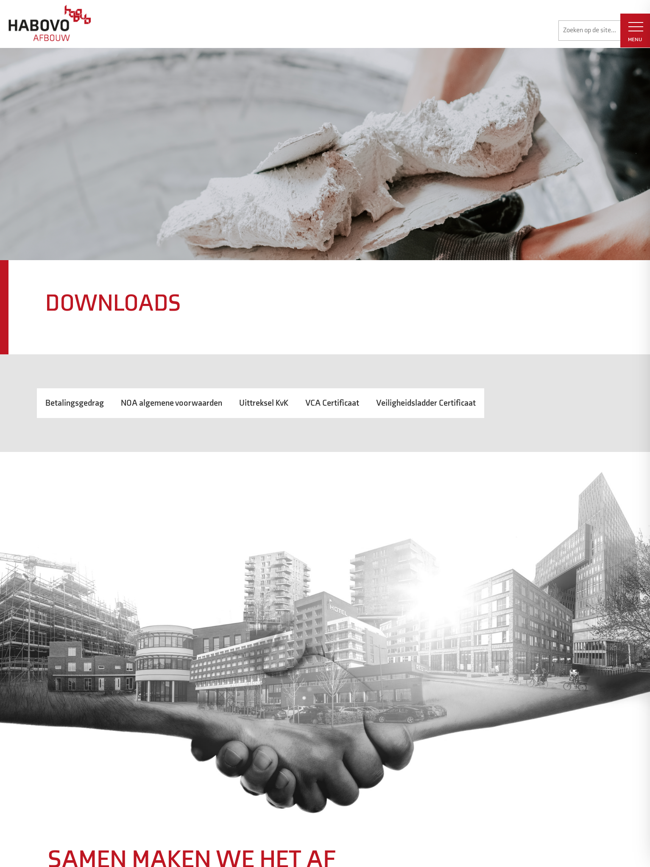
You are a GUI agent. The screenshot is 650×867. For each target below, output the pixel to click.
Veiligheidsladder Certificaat (426, 403)
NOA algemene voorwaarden (171, 403)
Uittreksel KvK (263, 403)
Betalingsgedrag (74, 403)
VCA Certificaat (332, 403)
